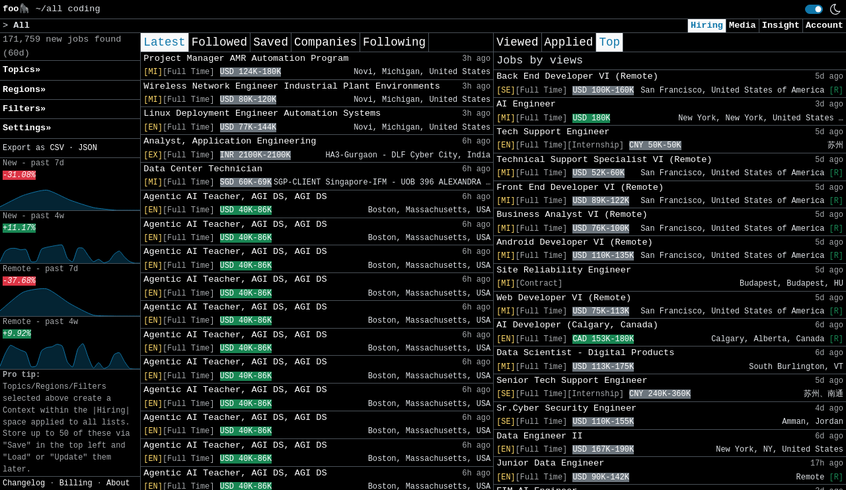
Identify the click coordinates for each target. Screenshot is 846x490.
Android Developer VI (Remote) (574, 242)
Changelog (24, 483)
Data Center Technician (202, 169)
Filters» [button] (24, 109)
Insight (781, 25)
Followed (219, 42)
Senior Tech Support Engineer (571, 381)
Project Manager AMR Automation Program (245, 58)
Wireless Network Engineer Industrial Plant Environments (291, 86)
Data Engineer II (539, 436)
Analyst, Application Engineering (229, 141)
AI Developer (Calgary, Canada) (577, 325)
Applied (569, 42)
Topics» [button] (21, 70)
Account (824, 25)
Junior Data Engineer (550, 463)
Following (394, 42)
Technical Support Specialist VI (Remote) (604, 160)
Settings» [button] (27, 128)
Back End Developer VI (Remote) (577, 76)
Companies (325, 42)
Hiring (707, 25)
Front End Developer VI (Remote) (580, 187)
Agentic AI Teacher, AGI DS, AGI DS (235, 197)
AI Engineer (526, 104)
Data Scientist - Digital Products (585, 353)
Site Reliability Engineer (563, 270)
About (118, 483)
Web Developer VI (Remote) (563, 298)
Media (742, 25)
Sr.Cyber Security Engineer (566, 408)
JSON (87, 148)
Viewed (517, 42)
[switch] (814, 9)
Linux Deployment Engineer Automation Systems (262, 113)
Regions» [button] (24, 90)
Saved (270, 42)
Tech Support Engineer (552, 132)
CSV (56, 148)
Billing (76, 483)
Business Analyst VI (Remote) (571, 215)
